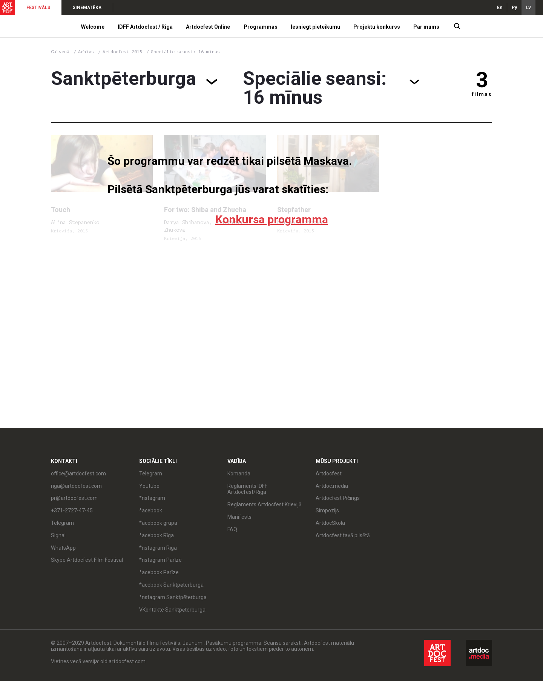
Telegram (62, 523)
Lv (528, 7)
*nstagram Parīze (160, 560)
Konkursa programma (271, 219)
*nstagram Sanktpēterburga (173, 597)
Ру (514, 7)
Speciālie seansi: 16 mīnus (185, 51)
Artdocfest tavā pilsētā (343, 535)
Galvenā (60, 51)
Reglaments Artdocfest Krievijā (264, 504)
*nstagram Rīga (158, 548)
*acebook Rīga (156, 535)
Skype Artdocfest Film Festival (87, 560)
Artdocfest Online (208, 27)
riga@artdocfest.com (76, 486)
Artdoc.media (332, 486)
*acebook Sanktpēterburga (171, 585)
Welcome (92, 27)
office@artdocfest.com (78, 473)
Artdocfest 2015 (124, 51)
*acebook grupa (158, 523)
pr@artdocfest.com (74, 498)
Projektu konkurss (376, 27)
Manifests (239, 517)
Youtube (149, 486)
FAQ (232, 529)
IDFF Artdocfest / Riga (145, 27)
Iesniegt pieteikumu (315, 27)
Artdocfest (329, 473)
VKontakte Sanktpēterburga (172, 610)
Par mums (426, 27)
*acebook (150, 510)
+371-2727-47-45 (72, 510)
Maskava (326, 161)
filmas (482, 94)
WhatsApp (63, 548)
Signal (58, 535)
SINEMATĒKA (87, 7)
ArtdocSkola (330, 523)
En (499, 7)
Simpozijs (327, 510)
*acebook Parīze (159, 572)
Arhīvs (86, 51)
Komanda (238, 473)
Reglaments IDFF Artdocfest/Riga (247, 489)
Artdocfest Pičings (338, 498)
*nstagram (152, 498)
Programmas (261, 27)
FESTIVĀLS (38, 7)
